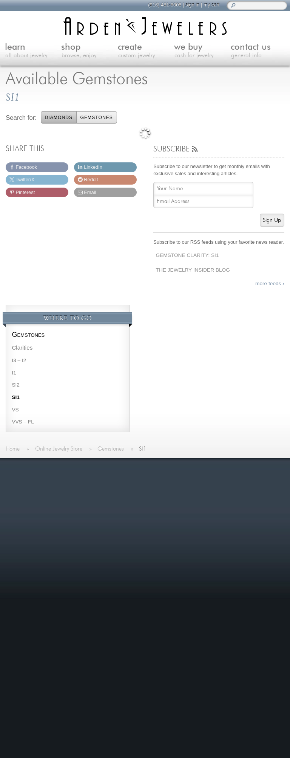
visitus (197, 690)
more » (41, 503)
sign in (189, 5)
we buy (202, 51)
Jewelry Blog (220, 483)
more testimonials (49, 533)
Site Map (215, 520)
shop (89, 51)
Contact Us (127, 529)
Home (121, 483)
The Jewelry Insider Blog (193, 270)
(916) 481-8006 (161, 5)
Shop (119, 501)
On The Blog (134, 549)
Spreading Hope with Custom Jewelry (175, 602)
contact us (259, 51)
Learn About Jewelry (139, 492)
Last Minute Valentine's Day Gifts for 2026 (182, 563)
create (146, 51)
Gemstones (96, 117)
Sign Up (272, 220)
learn (33, 51)
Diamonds (59, 117)
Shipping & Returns (229, 501)
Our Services (221, 492)
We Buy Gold (130, 520)
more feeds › (269, 283)
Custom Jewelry (133, 510)
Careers (214, 510)
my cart (208, 5)
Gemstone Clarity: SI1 (187, 255)
